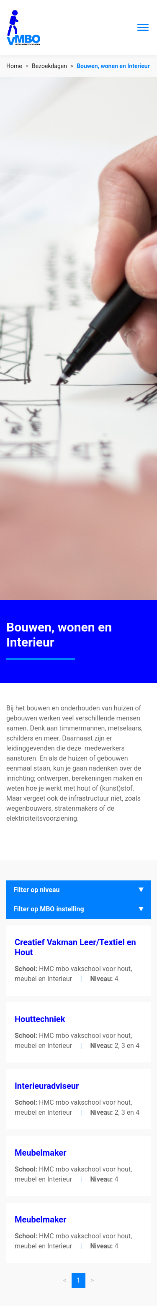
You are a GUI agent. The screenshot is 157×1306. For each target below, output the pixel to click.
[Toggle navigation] (143, 27)
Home (14, 66)
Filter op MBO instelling (48, 909)
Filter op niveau (36, 890)
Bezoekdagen (49, 66)
